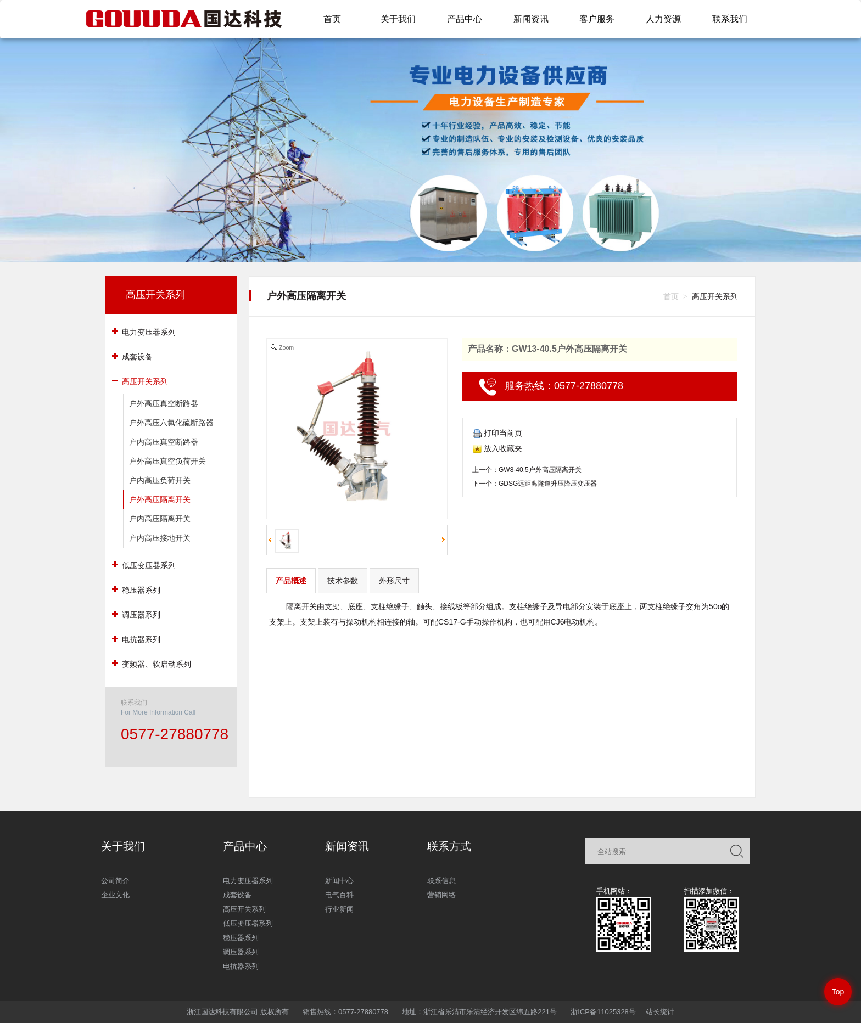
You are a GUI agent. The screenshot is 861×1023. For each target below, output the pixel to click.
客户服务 (596, 19)
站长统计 (660, 1012)
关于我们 (398, 19)
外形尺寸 (394, 580)
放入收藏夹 (497, 448)
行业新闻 (339, 909)
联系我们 (729, 19)
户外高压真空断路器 (163, 403)
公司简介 (115, 880)
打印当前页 (497, 433)
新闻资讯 (531, 19)
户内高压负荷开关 (160, 480)
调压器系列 (241, 952)
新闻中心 (339, 880)
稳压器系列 (241, 938)
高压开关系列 (155, 294)
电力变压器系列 (248, 880)
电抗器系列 (241, 966)
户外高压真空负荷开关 (167, 461)
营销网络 (441, 895)
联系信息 (441, 880)
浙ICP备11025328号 (603, 1012)
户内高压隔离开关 (160, 518)
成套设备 (237, 895)
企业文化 (115, 895)
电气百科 (339, 895)
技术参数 (342, 580)
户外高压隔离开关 (160, 499)
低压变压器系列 (248, 923)
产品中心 (464, 19)
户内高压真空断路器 (163, 441)
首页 (332, 19)
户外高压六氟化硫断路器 (171, 422)
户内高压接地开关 (160, 537)
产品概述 (291, 580)
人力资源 (663, 19)
